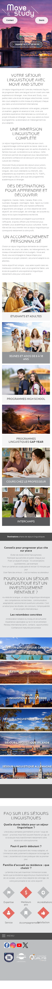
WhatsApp (26, 36)
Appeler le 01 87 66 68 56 (26, 44)
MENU (8, 935)
